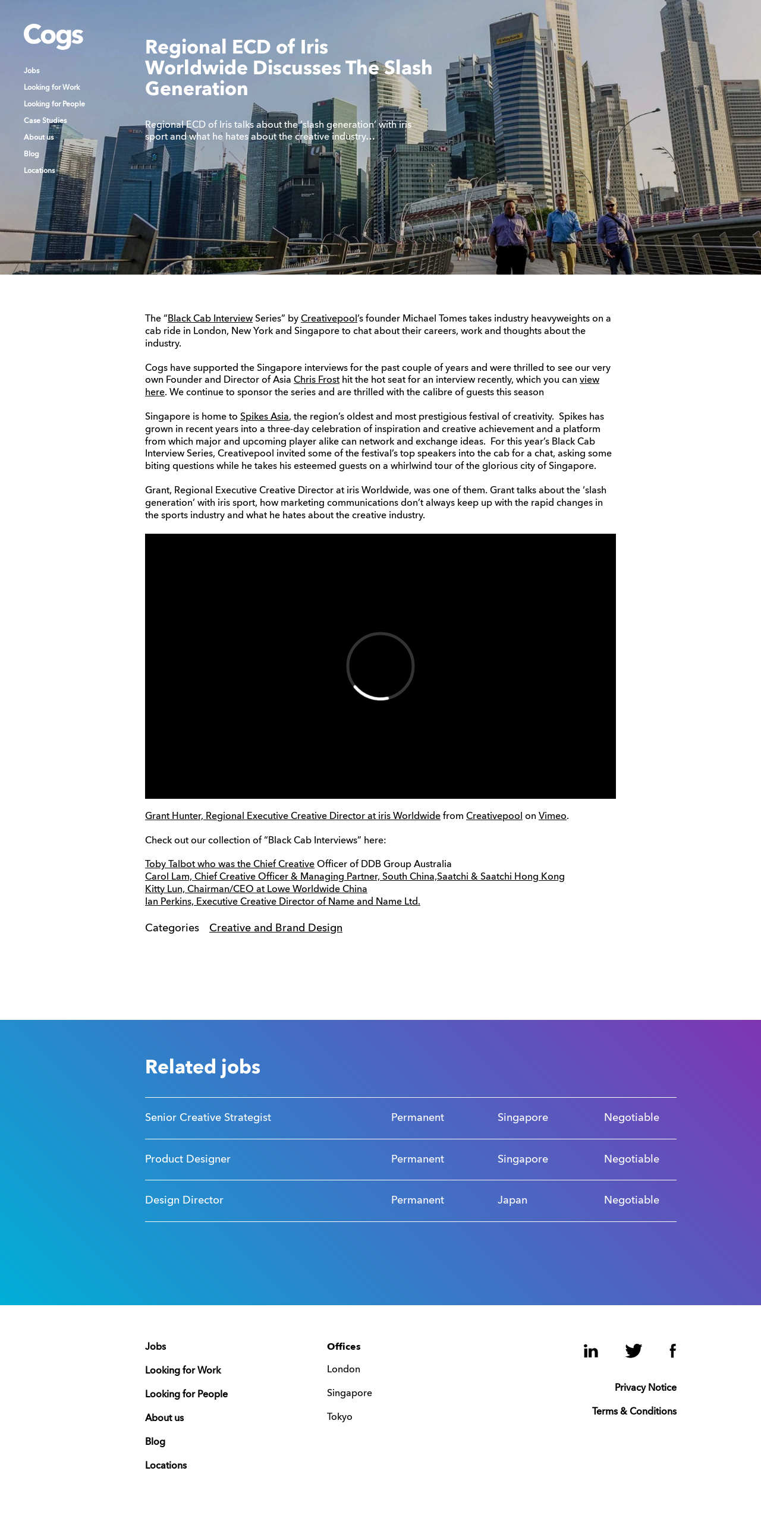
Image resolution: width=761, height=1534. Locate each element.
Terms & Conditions (634, 1412)
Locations (39, 171)
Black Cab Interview (210, 319)
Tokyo (340, 1417)
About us (39, 137)
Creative (296, 865)
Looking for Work (52, 88)
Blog (31, 154)
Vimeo (553, 816)
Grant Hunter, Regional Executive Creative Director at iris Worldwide (293, 816)
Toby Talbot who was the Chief (211, 865)
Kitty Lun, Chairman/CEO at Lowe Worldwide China (256, 889)
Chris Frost (316, 380)
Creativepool (329, 319)
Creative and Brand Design (275, 928)
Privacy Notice (646, 1388)
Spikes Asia (264, 417)
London (343, 1370)
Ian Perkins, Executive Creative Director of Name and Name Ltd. (282, 902)
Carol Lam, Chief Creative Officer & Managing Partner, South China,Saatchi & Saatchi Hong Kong (355, 877)
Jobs (31, 71)
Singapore (349, 1393)
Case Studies (45, 121)
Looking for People (54, 104)
